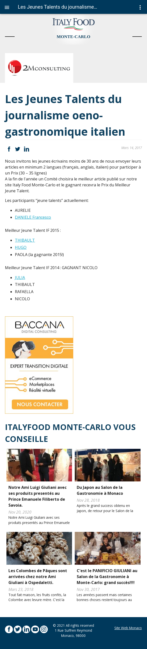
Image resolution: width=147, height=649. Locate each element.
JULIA (20, 277)
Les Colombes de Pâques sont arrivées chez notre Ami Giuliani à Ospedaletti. (37, 576)
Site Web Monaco (128, 628)
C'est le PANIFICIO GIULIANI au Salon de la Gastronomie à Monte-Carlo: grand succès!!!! (107, 576)
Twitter (18, 149)
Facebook (9, 149)
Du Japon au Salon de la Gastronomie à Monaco (100, 490)
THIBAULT (25, 240)
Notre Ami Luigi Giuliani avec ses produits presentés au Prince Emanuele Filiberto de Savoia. (37, 496)
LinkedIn (26, 149)
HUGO (20, 247)
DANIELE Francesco (33, 217)
